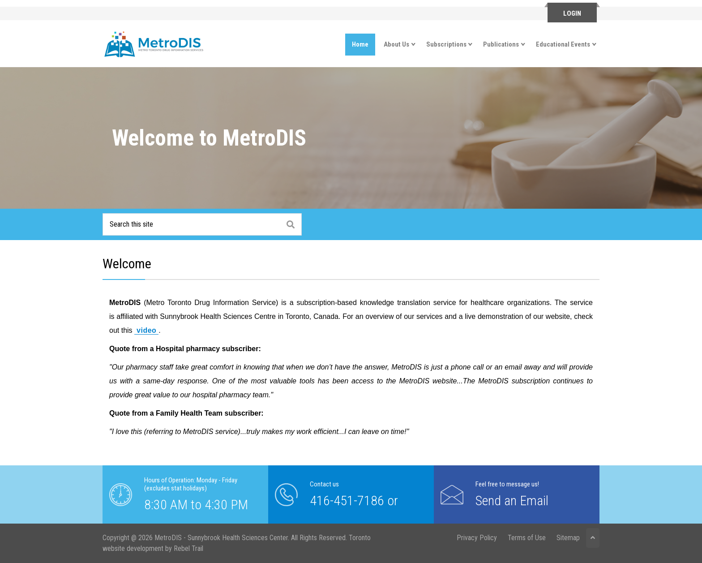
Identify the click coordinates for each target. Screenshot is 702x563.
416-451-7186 (347, 500)
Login (572, 13)
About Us (396, 44)
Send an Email (511, 500)
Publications (501, 44)
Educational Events (563, 44)
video (146, 330)
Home (360, 44)
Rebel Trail (188, 548)
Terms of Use (527, 537)
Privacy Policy (477, 537)
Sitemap (568, 537)
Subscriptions (446, 44)
